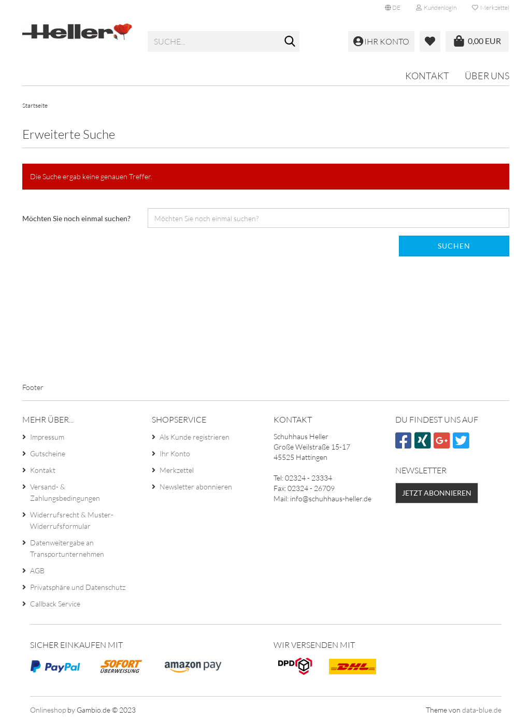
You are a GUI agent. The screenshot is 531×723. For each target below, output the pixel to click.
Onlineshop (48, 709)
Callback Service (55, 603)
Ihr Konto (175, 453)
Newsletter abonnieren (196, 486)
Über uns (487, 75)
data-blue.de (481, 709)
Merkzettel (490, 7)
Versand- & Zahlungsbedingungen (65, 492)
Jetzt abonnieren (436, 492)
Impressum (47, 436)
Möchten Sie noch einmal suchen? (76, 218)
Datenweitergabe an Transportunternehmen (67, 548)
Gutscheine (47, 453)
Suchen (454, 245)
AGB (37, 570)
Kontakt (427, 75)
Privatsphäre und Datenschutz (77, 587)
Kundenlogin (436, 7)
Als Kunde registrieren (194, 436)
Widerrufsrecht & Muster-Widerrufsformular (71, 520)
